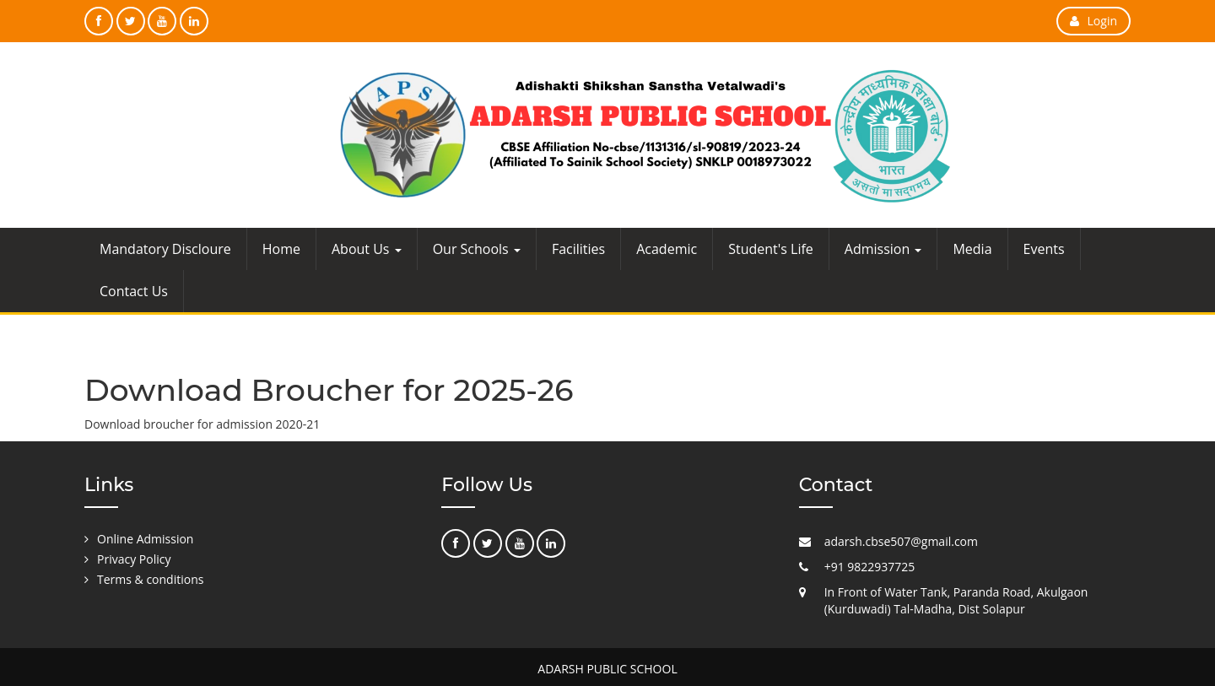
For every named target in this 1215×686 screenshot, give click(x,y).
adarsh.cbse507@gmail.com (901, 541)
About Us (367, 249)
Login (1093, 21)
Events (1044, 249)
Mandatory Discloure (165, 249)
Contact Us (134, 291)
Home (281, 249)
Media (972, 249)
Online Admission (145, 539)
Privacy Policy (133, 559)
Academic (666, 249)
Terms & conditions (150, 579)
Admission (883, 249)
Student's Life (770, 249)
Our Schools (477, 249)
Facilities (578, 249)
